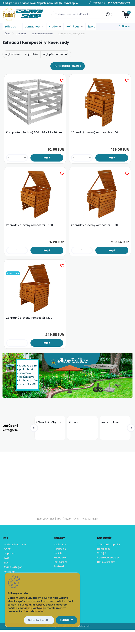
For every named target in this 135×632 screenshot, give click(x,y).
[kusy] (17, 158)
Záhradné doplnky (108, 547)
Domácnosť (32, 26)
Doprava (9, 556)
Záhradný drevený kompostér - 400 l (95, 133)
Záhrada (10, 26)
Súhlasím (66, 620)
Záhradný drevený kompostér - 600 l (31, 226)
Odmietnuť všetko (39, 620)
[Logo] (23, 14)
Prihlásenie (99, 2)
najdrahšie (31, 54)
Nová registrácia (120, 2)
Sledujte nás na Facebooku (19, 3)
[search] (108, 15)
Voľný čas (72, 26)
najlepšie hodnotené (55, 54)
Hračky (53, 26)
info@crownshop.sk (66, 3)
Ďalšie (123, 26)
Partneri (59, 568)
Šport (91, 26)
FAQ (6, 560)
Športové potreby (108, 560)
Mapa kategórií (13, 569)
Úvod (7, 33)
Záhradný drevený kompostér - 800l (95, 226)
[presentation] (34, 430)
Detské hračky (106, 564)
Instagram (60, 564)
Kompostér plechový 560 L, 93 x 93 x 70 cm (34, 133)
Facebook (60, 560)
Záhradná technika (42, 33)
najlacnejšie (12, 54)
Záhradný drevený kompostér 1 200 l (30, 320)
